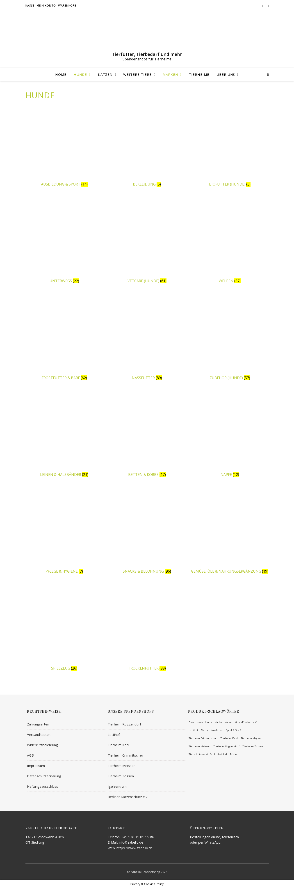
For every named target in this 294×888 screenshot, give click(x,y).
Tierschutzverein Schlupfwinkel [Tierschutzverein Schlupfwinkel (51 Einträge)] (208, 754)
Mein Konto (46, 5)
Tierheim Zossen (121, 776)
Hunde (80, 74)
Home (60, 74)
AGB (30, 755)
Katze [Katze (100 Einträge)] (228, 722)
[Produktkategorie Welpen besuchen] (230, 241)
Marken (170, 74)
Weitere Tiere (137, 74)
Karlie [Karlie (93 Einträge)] (218, 722)
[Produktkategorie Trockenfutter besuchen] (147, 628)
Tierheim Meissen (121, 765)
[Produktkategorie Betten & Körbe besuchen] (147, 435)
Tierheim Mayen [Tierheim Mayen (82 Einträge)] (251, 738)
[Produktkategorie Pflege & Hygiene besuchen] (64, 532)
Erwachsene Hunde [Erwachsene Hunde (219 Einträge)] (200, 722)
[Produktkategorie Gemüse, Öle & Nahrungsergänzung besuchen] (230, 532)
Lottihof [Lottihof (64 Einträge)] (193, 730)
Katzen (105, 74)
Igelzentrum (117, 786)
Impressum (36, 765)
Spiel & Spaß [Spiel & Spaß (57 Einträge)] (233, 730)
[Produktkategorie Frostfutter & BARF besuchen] (64, 338)
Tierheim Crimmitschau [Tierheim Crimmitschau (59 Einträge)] (203, 738)
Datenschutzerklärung (44, 776)
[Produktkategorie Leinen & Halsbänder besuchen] (64, 435)
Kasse (29, 5)
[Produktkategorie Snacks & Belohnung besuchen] (147, 532)
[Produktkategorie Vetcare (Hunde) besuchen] (147, 241)
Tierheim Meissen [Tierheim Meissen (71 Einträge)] (199, 746)
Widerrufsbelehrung (42, 745)
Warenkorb (67, 5)
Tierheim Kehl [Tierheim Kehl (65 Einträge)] (229, 738)
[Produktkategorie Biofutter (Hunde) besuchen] (230, 144)
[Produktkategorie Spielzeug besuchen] (64, 628)
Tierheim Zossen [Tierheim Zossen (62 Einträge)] (252, 746)
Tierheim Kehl (118, 745)
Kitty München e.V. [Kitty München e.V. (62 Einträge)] (246, 722)
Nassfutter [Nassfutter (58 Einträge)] (217, 730)
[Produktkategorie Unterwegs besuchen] (64, 241)
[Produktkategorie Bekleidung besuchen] (147, 144)
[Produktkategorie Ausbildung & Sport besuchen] (64, 144)
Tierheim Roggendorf (124, 724)
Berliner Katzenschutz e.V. (128, 796)
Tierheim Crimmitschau (125, 755)
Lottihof (114, 734)
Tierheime (199, 74)
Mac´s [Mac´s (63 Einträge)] (204, 730)
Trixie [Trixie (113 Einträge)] (233, 754)
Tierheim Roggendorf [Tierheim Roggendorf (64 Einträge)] (226, 746)
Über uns (226, 74)
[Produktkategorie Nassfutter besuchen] (147, 338)
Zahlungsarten (38, 724)
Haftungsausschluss (42, 786)
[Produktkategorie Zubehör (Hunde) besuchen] (230, 338)
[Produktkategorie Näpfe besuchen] (230, 435)
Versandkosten (38, 734)
